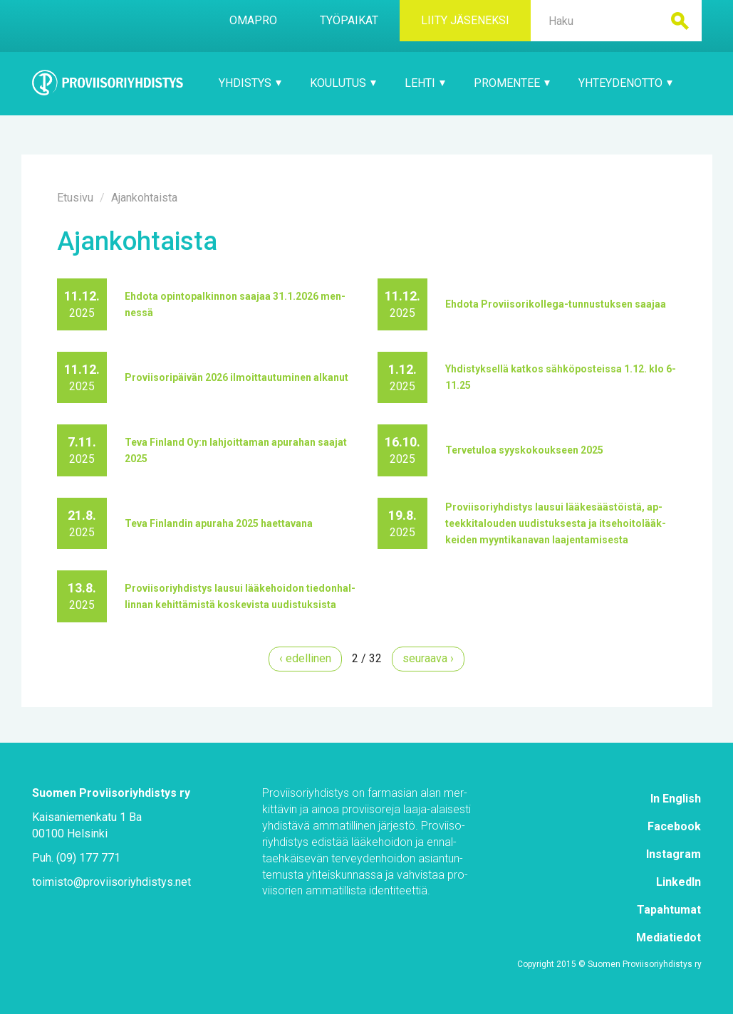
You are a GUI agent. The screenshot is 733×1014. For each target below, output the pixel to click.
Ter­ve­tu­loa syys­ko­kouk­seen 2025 (524, 450)
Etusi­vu (75, 197)
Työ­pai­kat (349, 20)
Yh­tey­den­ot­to (625, 83)
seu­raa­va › (428, 658)
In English (675, 798)
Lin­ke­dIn (678, 882)
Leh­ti (425, 83)
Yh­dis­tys (250, 83)
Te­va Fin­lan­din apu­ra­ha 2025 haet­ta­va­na (219, 523)
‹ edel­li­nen (305, 658)
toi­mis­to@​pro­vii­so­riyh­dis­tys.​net (111, 882)
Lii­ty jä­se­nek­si (465, 20)
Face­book (674, 826)
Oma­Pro (253, 20)
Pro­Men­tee (512, 83)
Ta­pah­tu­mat (669, 909)
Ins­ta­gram (673, 854)
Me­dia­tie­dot (668, 937)
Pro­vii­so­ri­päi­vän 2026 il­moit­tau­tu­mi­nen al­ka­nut (236, 377)
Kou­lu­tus (343, 83)
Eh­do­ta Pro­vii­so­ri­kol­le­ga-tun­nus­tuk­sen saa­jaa (555, 304)
